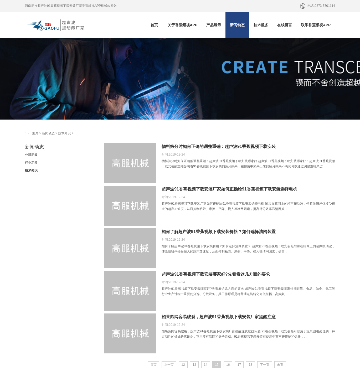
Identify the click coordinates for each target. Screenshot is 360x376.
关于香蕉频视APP (182, 25)
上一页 (169, 365)
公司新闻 (31, 155)
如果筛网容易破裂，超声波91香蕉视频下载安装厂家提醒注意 (219, 317)
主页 (35, 133)
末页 (280, 365)
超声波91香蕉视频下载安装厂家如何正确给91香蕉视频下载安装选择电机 (229, 189)
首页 (154, 25)
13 (194, 365)
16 (228, 365)
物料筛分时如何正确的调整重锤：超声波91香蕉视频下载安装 (219, 146)
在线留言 (284, 25)
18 (250, 365)
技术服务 (261, 25)
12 (183, 365)
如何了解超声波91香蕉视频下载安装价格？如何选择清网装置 (219, 231)
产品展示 (213, 25)
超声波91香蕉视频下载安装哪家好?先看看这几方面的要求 (216, 274)
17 (239, 365)
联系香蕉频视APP (316, 25)
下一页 (264, 365)
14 (205, 365)
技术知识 (64, 133)
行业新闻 (31, 162)
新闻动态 (237, 25)
